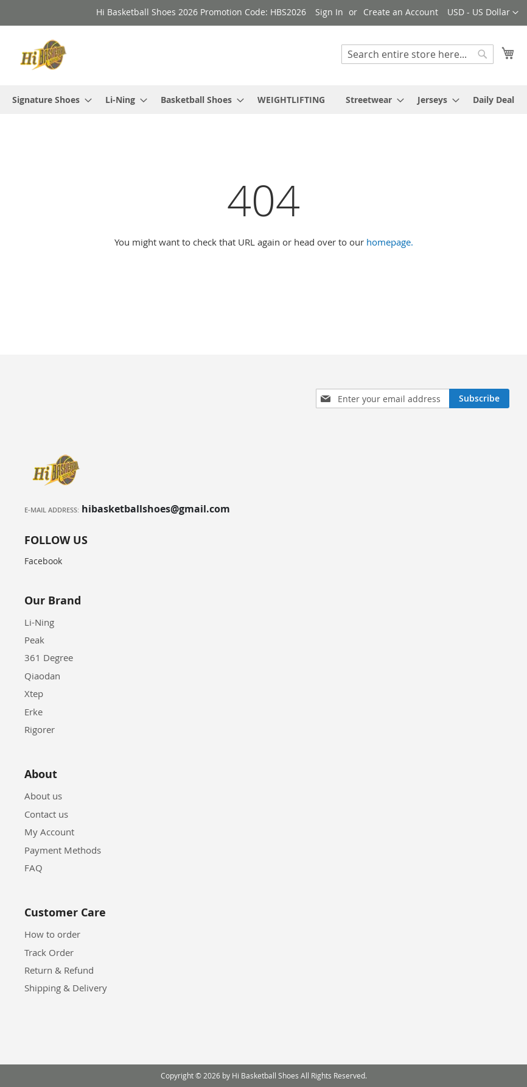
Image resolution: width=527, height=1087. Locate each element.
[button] (482, 12)
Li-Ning (39, 622)
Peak (34, 640)
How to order (52, 934)
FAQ (33, 868)
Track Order (49, 952)
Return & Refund (59, 970)
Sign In (329, 12)
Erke (33, 712)
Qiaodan (42, 676)
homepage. (389, 242)
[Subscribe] (479, 398)
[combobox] (417, 54)
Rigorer (39, 729)
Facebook (43, 561)
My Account (49, 832)
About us (43, 796)
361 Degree (48, 657)
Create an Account (400, 12)
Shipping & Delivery (65, 988)
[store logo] (45, 55)
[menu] (263, 99)
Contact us (46, 814)
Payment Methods (62, 850)
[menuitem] (48, 99)
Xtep (33, 693)
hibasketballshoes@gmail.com (156, 508)
